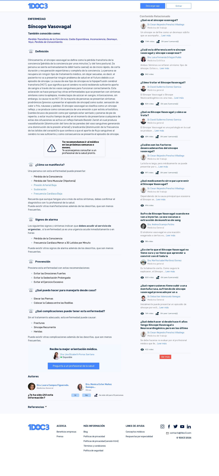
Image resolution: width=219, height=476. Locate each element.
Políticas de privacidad (94, 436)
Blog (86, 432)
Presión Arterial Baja (45, 185)
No (86, 395)
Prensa (60, 436)
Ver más (165, 356)
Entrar (179, 6)
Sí (75, 395)
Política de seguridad (93, 450)
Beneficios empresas (66, 432)
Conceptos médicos (135, 432)
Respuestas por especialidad (139, 436)
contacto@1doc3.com (178, 433)
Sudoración (40, 189)
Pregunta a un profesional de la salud (73, 366)
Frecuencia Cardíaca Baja (48, 193)
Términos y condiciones (95, 446)
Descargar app (153, 6)
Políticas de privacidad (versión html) (101, 441)
